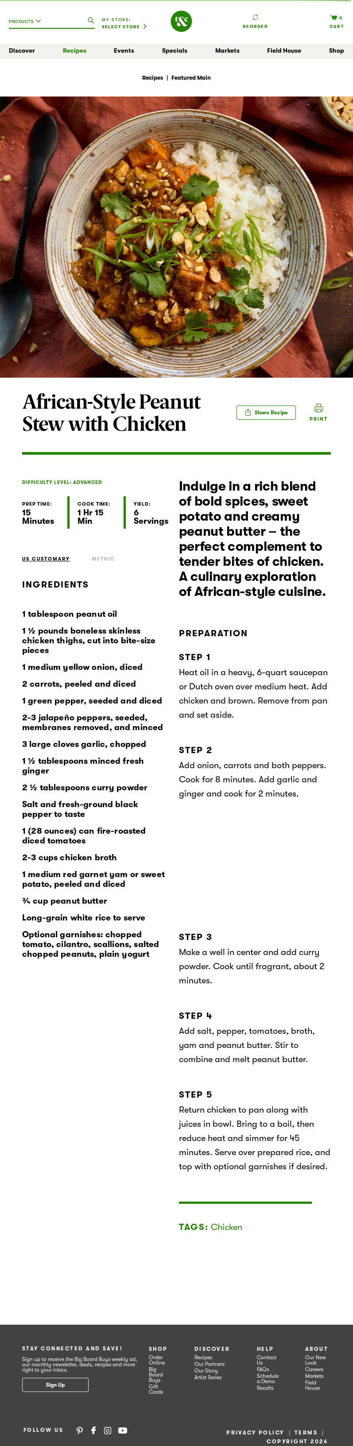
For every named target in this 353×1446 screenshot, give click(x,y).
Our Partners (209, 1364)
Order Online (157, 1360)
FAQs (263, 1369)
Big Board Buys (156, 1374)
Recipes (74, 50)
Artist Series (207, 1377)
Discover (22, 50)
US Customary (46, 559)
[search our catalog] (91, 21)
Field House (284, 50)
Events (124, 50)
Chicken (227, 1227)
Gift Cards (156, 1389)
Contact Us (266, 1360)
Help (265, 1349)
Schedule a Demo (268, 1378)
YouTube (122, 1430)
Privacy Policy (255, 1433)
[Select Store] (124, 27)
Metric (103, 559)
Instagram (107, 1430)
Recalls (265, 1388)
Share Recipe (266, 412)
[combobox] (27, 25)
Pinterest (79, 1430)
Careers (314, 1369)
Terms (306, 1433)
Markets (227, 50)
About (316, 1349)
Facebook (93, 1430)
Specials (174, 50)
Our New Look (315, 1360)
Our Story (206, 1371)
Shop (336, 50)
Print (319, 419)
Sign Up (55, 1385)
